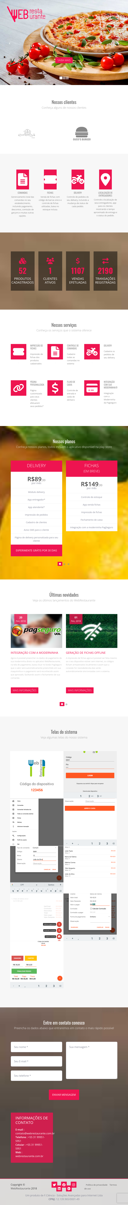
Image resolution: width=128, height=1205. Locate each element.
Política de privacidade (96, 1184)
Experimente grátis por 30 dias (36, 550)
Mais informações (24, 690)
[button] (9, 43)
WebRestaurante (20, 1188)
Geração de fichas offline (86, 653)
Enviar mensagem (64, 1094)
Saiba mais (63, 60)
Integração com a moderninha (34, 653)
